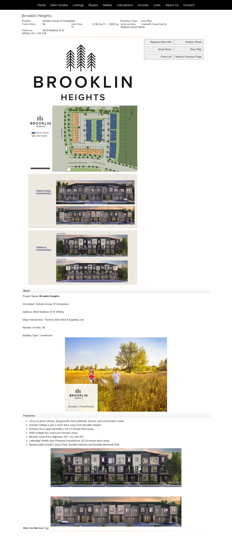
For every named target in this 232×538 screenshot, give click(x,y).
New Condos (59, 5)
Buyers (93, 5)
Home (41, 5)
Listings (78, 5)
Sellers (107, 5)
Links (157, 5)
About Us (171, 5)
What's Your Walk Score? (36, 528)
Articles (143, 5)
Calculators (125, 5)
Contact (189, 5)
